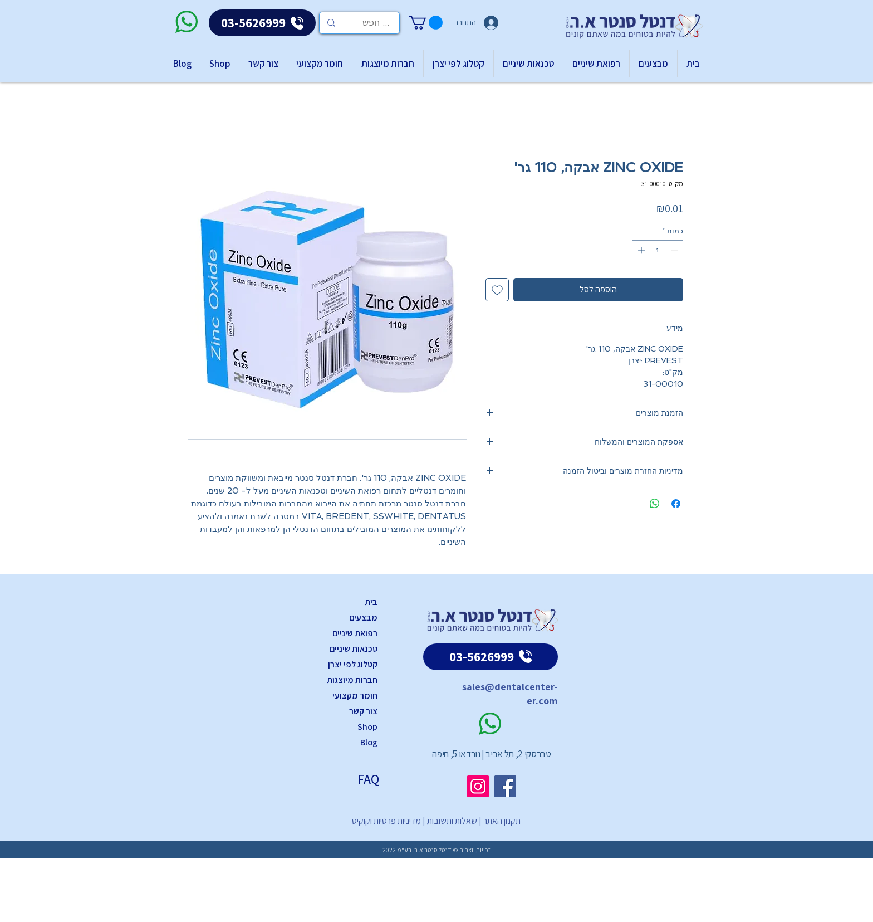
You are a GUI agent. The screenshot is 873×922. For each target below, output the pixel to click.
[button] (426, 23)
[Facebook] (505, 786)
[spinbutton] (658, 250)
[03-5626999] (262, 22)
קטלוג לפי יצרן (352, 664)
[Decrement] (675, 250)
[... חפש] (376, 22)
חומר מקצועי (354, 695)
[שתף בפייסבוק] (676, 503)
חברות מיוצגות (352, 680)
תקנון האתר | (499, 821)
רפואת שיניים (354, 633)
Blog (368, 742)
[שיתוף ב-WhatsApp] (654, 503)
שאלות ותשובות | (449, 821)
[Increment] (640, 250)
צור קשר (363, 711)
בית (371, 602)
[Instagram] (478, 786)
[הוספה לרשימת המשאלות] (497, 289)
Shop (367, 727)
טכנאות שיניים (353, 649)
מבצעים (363, 617)
